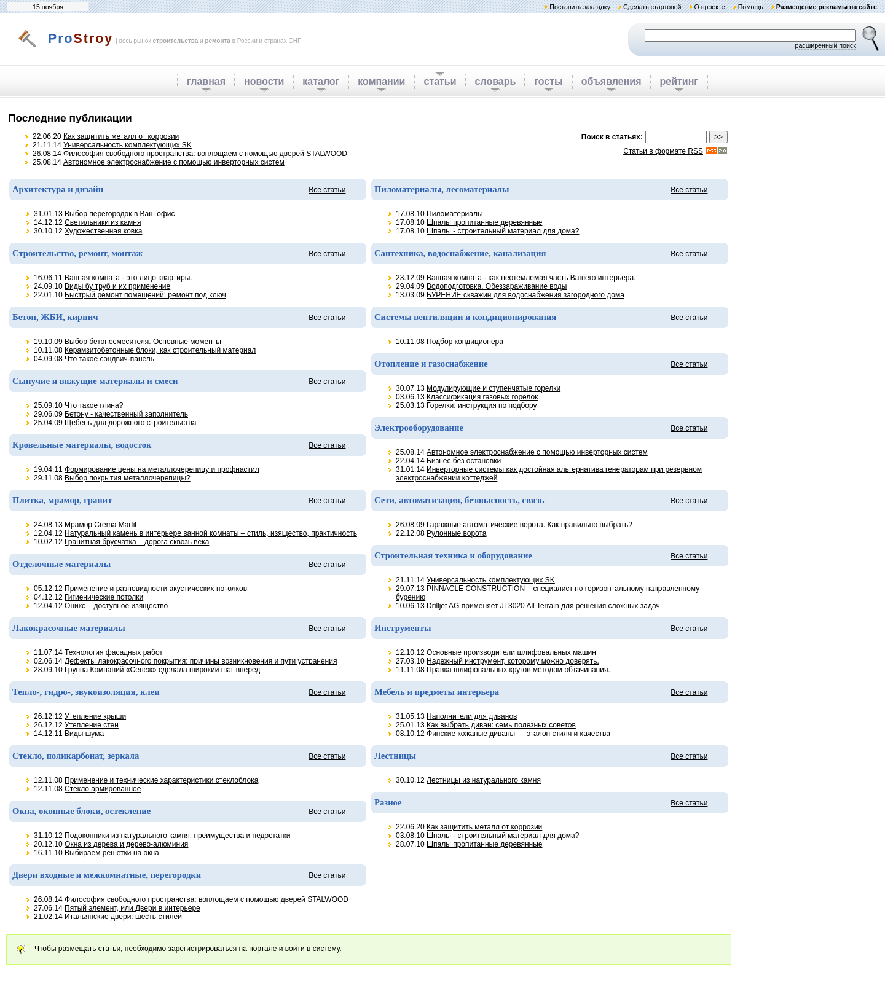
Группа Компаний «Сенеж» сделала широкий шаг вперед (162, 669)
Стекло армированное (103, 789)
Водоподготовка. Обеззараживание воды (497, 286)
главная (206, 81)
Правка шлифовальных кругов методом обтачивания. (518, 669)
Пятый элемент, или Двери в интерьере (132, 908)
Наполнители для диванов (472, 716)
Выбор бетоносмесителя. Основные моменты (143, 341)
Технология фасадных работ (114, 652)
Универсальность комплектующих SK (127, 145)
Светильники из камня (103, 222)
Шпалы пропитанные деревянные (484, 222)
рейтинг (678, 81)
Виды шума (84, 733)
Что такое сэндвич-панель (109, 358)
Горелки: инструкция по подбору (482, 405)
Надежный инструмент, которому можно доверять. (513, 661)
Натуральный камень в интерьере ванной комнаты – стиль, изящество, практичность (211, 533)
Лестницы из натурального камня (484, 780)
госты (548, 81)
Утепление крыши (95, 716)
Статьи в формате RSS (663, 151)
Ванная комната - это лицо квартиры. (128, 277)
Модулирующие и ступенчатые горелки (493, 388)
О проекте (709, 6)
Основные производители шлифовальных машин (511, 652)
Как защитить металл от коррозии (121, 136)
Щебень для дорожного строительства (130, 422)
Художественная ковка (103, 231)
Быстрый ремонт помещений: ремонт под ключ (145, 295)
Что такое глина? (94, 405)
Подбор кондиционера (465, 341)
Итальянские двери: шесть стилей (123, 916)
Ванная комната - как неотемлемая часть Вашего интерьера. (531, 277)
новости (264, 81)
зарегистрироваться (202, 948)
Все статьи (327, 190)
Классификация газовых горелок (482, 397)
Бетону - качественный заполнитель (126, 414)
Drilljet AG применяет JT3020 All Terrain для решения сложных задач (543, 605)
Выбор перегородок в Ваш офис (120, 214)
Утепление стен (92, 725)
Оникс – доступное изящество (116, 605)
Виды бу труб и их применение (117, 286)
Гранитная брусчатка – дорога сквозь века (137, 542)
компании (381, 81)
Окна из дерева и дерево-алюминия (126, 844)
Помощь (750, 6)
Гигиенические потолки (104, 597)
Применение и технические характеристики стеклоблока (161, 780)
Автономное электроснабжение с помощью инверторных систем (174, 162)
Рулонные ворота (456, 533)
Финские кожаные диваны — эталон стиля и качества (518, 733)
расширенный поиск (825, 45)
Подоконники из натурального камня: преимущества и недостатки (177, 835)
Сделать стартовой (652, 6)
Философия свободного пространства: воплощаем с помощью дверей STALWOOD (205, 153)
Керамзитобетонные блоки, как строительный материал (160, 350)
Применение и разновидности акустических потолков (156, 588)
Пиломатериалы (455, 214)
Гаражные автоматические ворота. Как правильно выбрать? (529, 524)
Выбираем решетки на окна (112, 852)
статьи (439, 81)
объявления (611, 81)
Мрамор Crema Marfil (100, 524)
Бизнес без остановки (464, 460)
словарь (495, 81)
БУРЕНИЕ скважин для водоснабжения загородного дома (525, 295)
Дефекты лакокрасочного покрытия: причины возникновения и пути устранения (201, 661)
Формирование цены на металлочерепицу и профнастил (162, 469)
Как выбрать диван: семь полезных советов (501, 725)
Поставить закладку (579, 6)
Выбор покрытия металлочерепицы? (128, 478)
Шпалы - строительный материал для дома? (503, 231)
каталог (320, 81)
